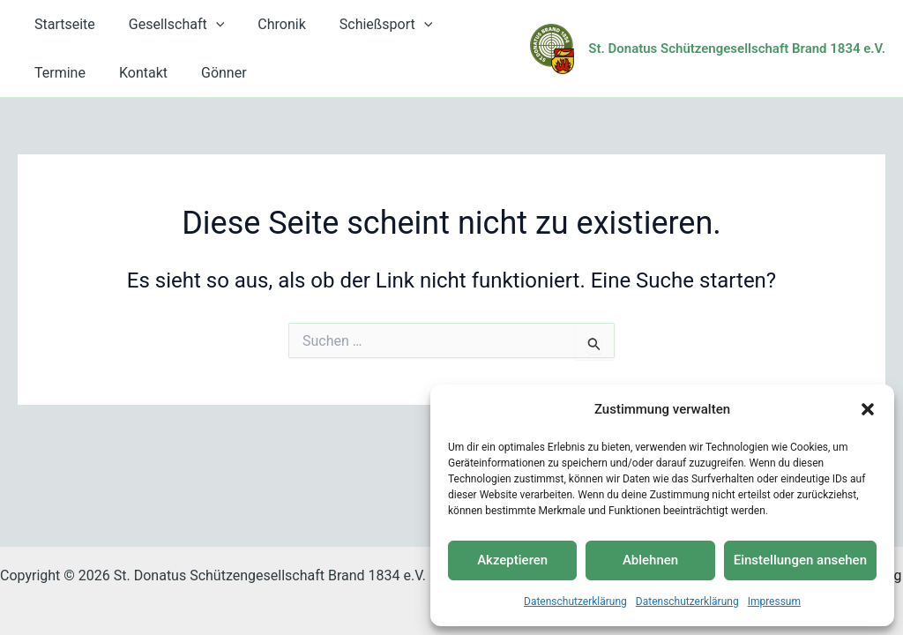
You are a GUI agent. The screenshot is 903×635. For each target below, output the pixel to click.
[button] (868, 409)
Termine (467, 24)
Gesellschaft (168, 24)
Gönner (131, 72)
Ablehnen (650, 560)
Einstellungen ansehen (800, 560)
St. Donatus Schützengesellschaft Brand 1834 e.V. (736, 48)
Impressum (774, 601)
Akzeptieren (512, 560)
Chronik (268, 24)
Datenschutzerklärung (575, 601)
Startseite (62, 24)
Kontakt (56, 72)
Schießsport (367, 24)
